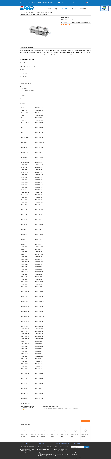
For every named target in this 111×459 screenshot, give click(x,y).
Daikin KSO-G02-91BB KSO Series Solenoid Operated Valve (27, 450)
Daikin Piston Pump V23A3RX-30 (44, 449)
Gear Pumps (31, 12)
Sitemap (77, 452)
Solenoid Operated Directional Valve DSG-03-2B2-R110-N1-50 (28, 453)
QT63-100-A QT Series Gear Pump (25, 435)
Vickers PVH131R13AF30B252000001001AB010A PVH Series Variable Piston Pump (46, 454)
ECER (80, 457)
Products (64, 8)
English (89, 2)
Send (87, 447)
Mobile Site (74, 454)
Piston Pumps (41, 443)
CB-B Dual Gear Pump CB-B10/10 (45, 435)
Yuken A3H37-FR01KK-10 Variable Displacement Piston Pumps (44, 452)
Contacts (73, 8)
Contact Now (66, 24)
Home (49, 8)
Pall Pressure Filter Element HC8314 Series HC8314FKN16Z (62, 447)
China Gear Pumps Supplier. (40, 457)
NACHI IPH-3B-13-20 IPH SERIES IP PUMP (35, 435)
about (56, 8)
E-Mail (73, 452)
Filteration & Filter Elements (62, 443)
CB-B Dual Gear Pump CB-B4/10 (55, 435)
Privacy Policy (31, 457)
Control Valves (24, 443)
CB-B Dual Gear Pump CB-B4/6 (65, 435)
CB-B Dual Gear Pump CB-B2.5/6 (85, 435)
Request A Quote (84, 8)
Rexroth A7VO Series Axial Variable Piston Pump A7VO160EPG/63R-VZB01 (45, 447)
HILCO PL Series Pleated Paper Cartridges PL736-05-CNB (61, 450)
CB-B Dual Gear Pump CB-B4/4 (75, 435)
